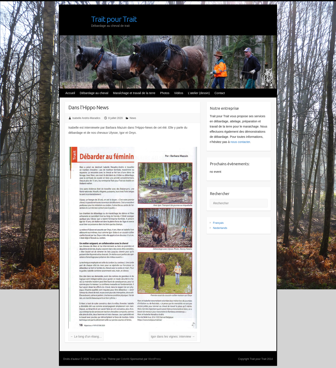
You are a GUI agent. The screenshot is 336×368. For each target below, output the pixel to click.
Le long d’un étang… (86, 336)
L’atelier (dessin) (199, 93)
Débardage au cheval (94, 93)
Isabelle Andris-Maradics (86, 118)
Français (218, 222)
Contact (219, 93)
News (133, 118)
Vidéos (178, 93)
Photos (165, 93)
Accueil (70, 93)
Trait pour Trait (114, 19)
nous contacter (240, 142)
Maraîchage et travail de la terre (134, 93)
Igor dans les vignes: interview (173, 336)
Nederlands (220, 228)
